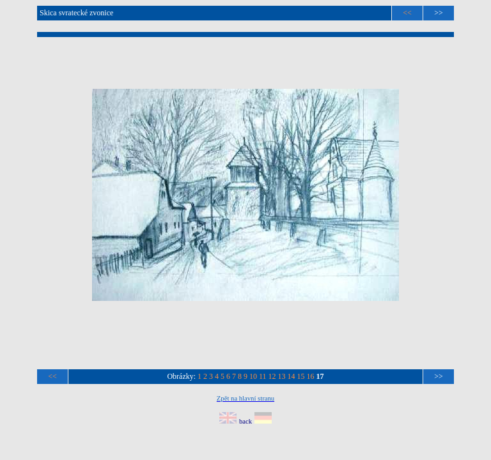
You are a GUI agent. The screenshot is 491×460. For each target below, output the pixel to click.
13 (282, 376)
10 (253, 376)
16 (311, 376)
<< (407, 12)
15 (301, 376)
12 (272, 376)
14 (291, 376)
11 (263, 376)
